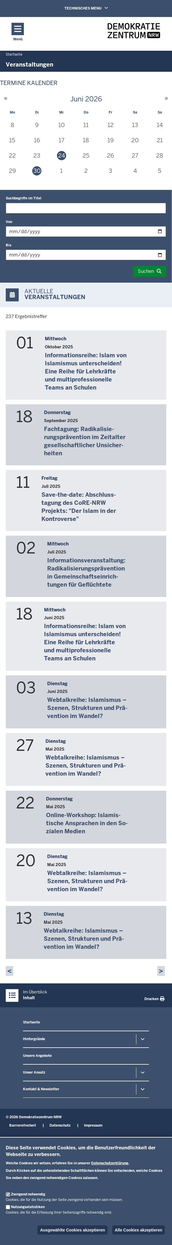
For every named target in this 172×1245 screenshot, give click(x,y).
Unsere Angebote (37, 1055)
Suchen (146, 271)
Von (9, 222)
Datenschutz (59, 1125)
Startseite (31, 1022)
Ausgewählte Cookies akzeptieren (72, 1230)
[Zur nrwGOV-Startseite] (133, 32)
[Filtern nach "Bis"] (86, 255)
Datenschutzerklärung (109, 1163)
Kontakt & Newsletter (41, 1089)
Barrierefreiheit (22, 1125)
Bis (8, 245)
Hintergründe (34, 1039)
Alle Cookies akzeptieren (138, 1230)
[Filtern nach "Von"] (86, 231)
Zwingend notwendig (28, 1194)
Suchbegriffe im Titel (23, 198)
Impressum (93, 1125)
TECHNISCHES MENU (94, 8)
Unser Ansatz (34, 1072)
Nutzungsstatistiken (28, 1207)
